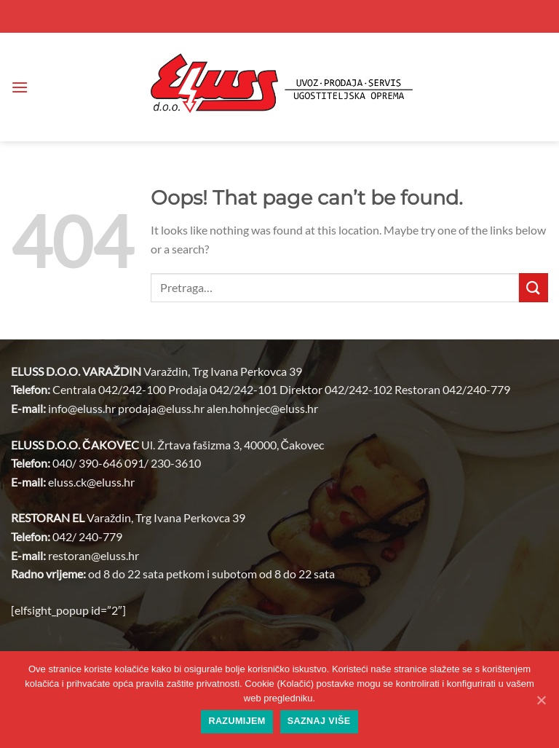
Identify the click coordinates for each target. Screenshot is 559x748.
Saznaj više (319, 721)
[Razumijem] (541, 700)
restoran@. (93, 555)
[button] (19, 87)
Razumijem (236, 721)
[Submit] (533, 287)
